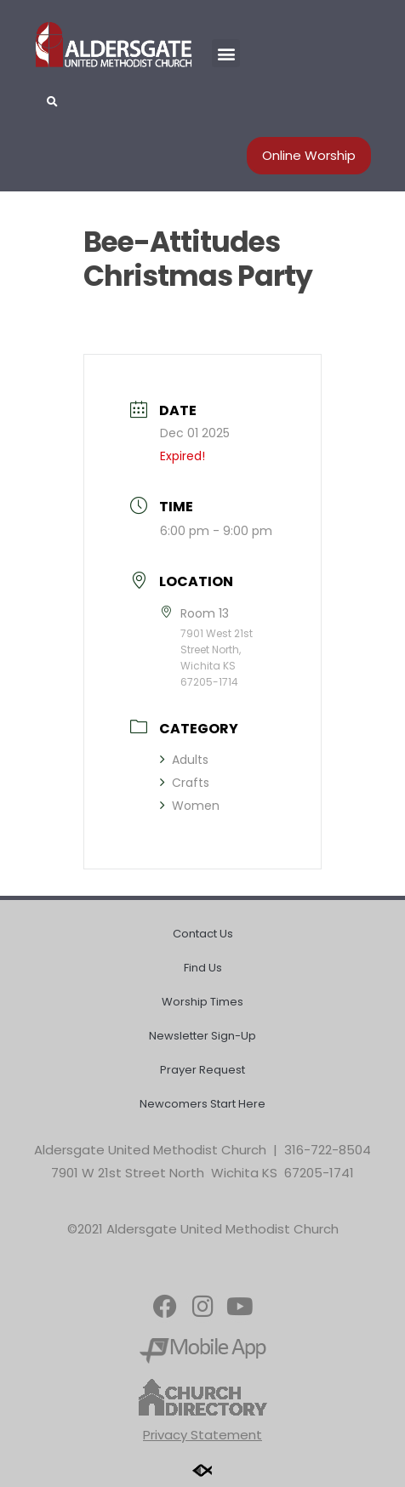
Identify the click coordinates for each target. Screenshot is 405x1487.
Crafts (184, 782)
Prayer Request (202, 1070)
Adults (184, 759)
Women (190, 805)
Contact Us (203, 934)
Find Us (203, 968)
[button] (226, 53)
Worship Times (202, 1002)
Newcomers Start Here (202, 1104)
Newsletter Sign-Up (202, 1036)
